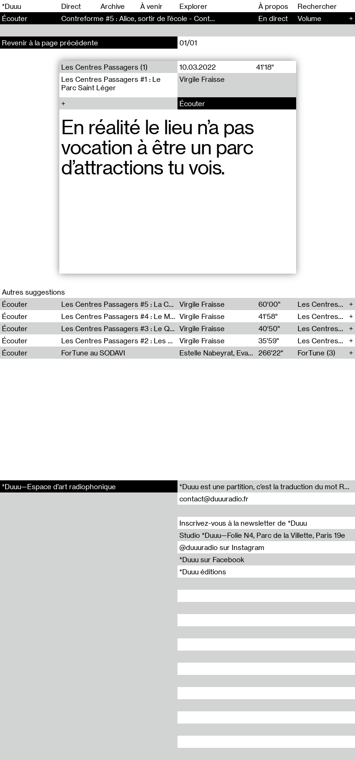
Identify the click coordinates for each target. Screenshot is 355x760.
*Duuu (11, 6)
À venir (151, 6)
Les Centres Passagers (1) (104, 67)
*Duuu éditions (202, 571)
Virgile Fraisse (202, 79)
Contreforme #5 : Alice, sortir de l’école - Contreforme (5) (154, 18)
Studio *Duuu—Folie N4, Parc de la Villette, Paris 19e (262, 535)
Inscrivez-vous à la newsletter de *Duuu (243, 523)
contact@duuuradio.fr (213, 498)
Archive (112, 6)
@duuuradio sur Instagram (221, 547)
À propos (273, 6)
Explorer (193, 6)
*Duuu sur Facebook (211, 559)
